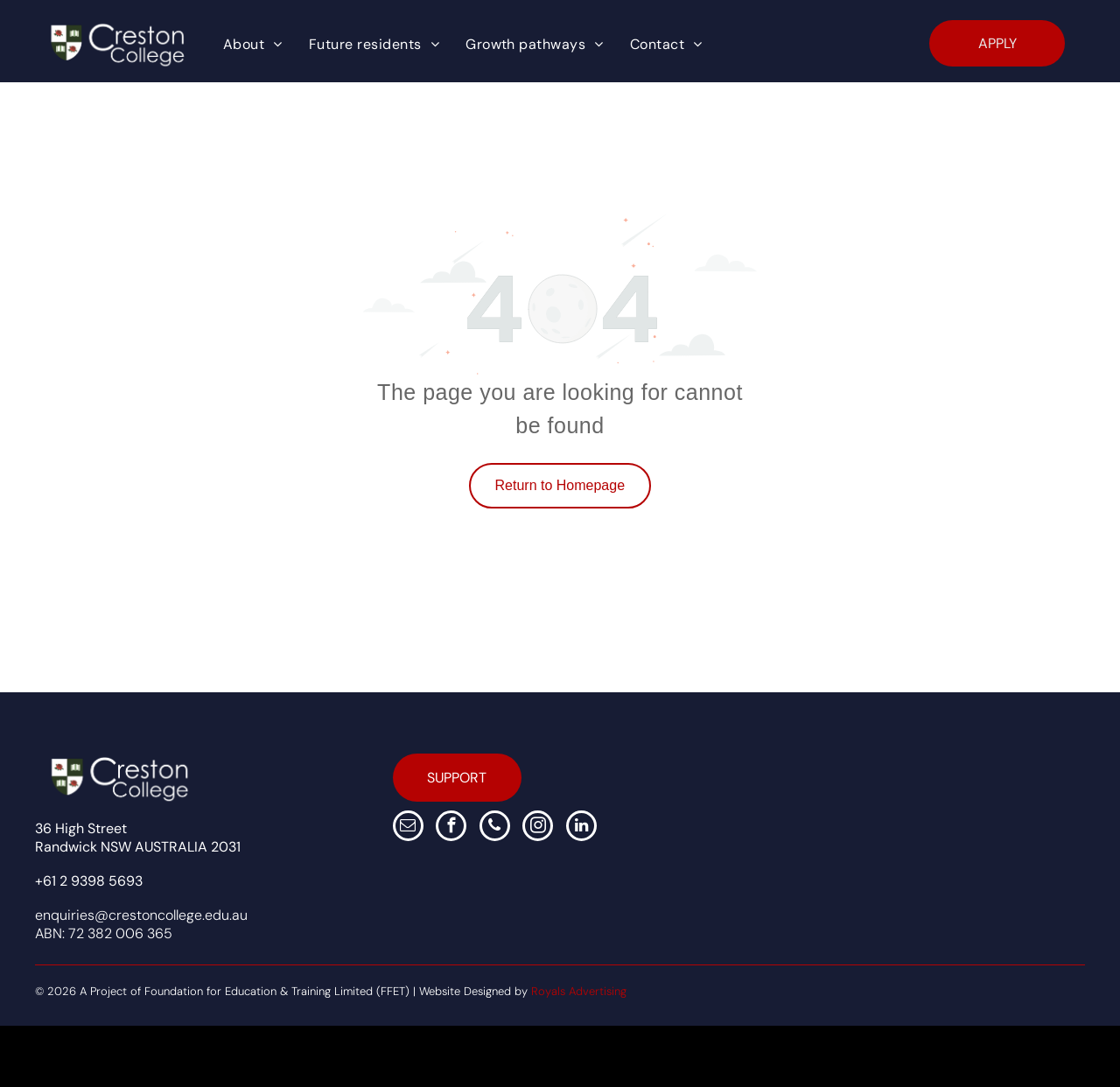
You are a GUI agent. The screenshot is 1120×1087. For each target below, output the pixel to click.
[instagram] (537, 827)
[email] (408, 827)
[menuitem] (253, 45)
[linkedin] (581, 827)
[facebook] (451, 827)
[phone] (495, 827)
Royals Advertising (578, 991)
